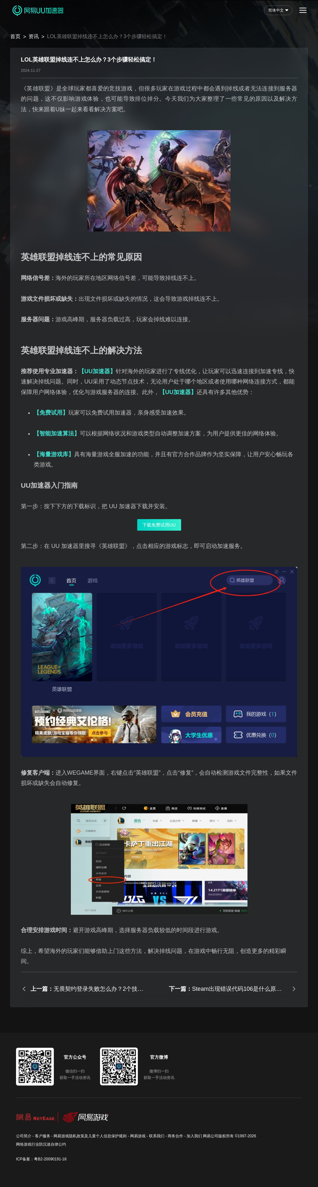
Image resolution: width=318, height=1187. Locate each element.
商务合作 (175, 1136)
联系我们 (156, 1136)
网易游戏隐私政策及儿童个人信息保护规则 (90, 1136)
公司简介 (23, 1136)
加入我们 (194, 1136)
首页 (15, 36)
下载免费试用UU (159, 524)
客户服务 (42, 1136)
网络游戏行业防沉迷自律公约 (41, 1144)
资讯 (34, 36)
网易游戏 (138, 1136)
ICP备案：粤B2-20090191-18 (41, 1159)
